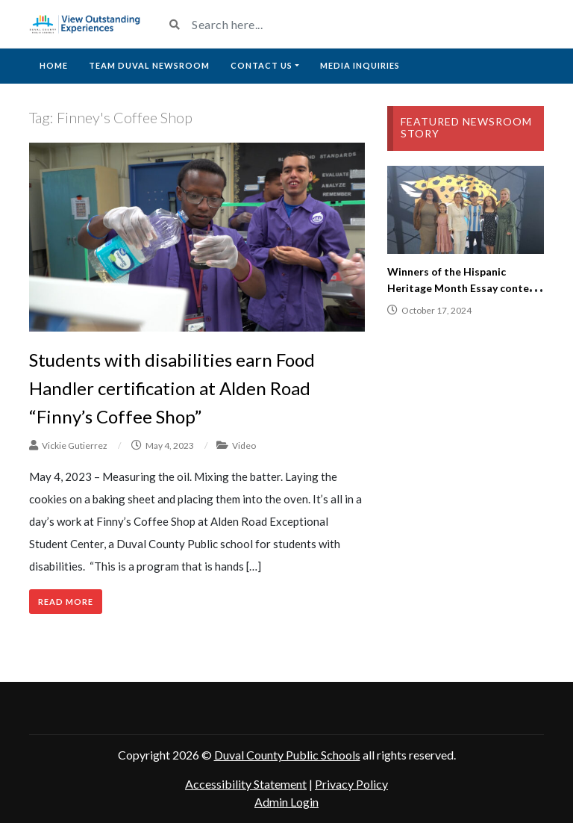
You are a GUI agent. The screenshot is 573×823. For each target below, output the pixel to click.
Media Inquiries (360, 65)
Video (244, 445)
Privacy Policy (351, 784)
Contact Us (261, 65)
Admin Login (286, 802)
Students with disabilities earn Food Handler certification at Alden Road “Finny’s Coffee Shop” (172, 388)
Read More (65, 601)
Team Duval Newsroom (149, 65)
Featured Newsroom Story (466, 127)
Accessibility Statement (246, 784)
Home (54, 65)
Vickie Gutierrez (74, 445)
